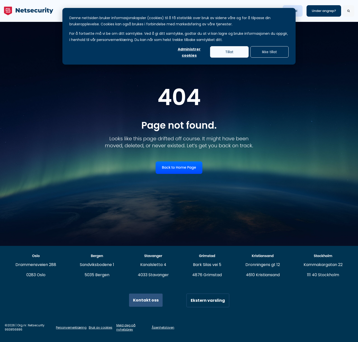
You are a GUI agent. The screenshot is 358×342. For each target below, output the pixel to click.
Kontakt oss (146, 300)
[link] (28, 11)
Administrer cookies (189, 52)
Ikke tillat (269, 51)
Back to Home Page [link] (179, 167)
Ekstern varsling (208, 300)
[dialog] (179, 36)
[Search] (348, 11)
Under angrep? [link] (324, 10)
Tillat (229, 51)
